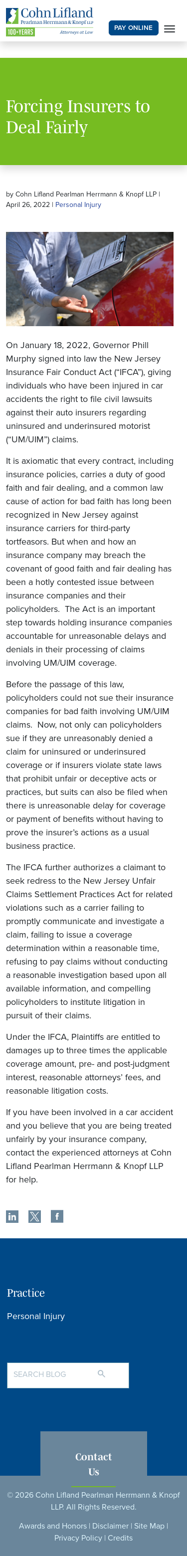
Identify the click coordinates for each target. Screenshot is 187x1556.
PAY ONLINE (133, 28)
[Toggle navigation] (169, 27)
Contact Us (93, 1463)
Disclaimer (110, 1526)
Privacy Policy (78, 1538)
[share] (12, 1217)
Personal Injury (78, 204)
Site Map (149, 1526)
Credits (120, 1538)
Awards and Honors (53, 1526)
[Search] (111, 1369)
